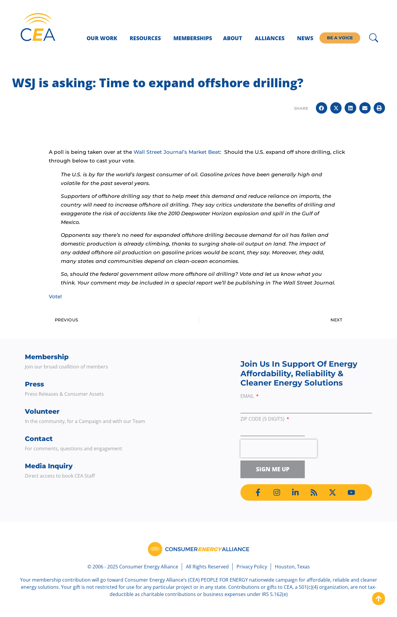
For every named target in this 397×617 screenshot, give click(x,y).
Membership (47, 357)
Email (247, 396)
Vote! (55, 297)
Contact (39, 439)
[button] (321, 108)
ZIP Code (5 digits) (263, 419)
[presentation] (278, 449)
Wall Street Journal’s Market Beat (177, 152)
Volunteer (42, 411)
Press (34, 384)
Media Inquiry (49, 466)
